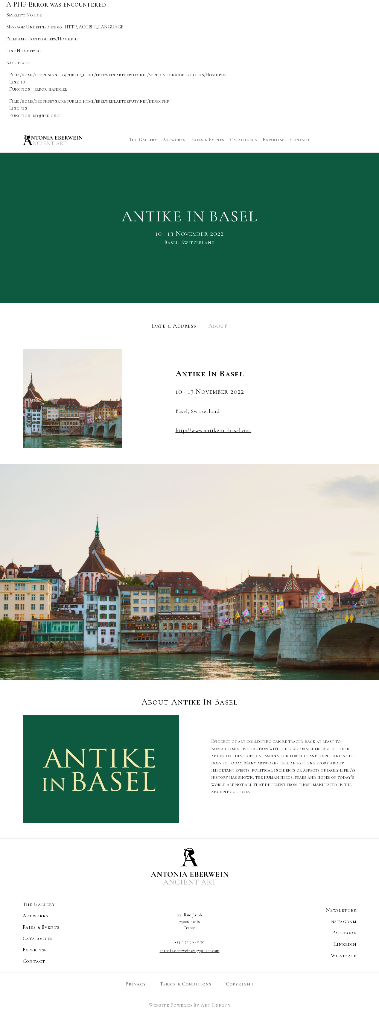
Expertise (273, 139)
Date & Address (174, 325)
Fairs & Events (207, 139)
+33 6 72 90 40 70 (189, 941)
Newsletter (341, 910)
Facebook (344, 933)
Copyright (240, 984)
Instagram (343, 921)
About (217, 325)
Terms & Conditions (185, 984)
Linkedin (345, 944)
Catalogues (243, 139)
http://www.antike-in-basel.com (214, 430)
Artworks (174, 139)
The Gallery (143, 139)
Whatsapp (344, 955)
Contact (300, 139)
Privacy (135, 984)
